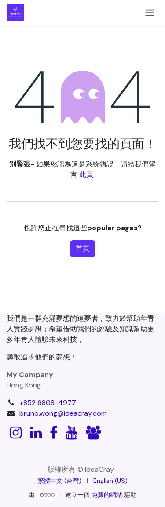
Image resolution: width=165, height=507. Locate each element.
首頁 (83, 248)
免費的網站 (107, 495)
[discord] (93, 433)
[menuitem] (59, 481)
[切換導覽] (149, 13)
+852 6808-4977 (47, 402)
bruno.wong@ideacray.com (63, 413)
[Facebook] (53, 433)
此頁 (86, 174)
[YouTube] (71, 433)
